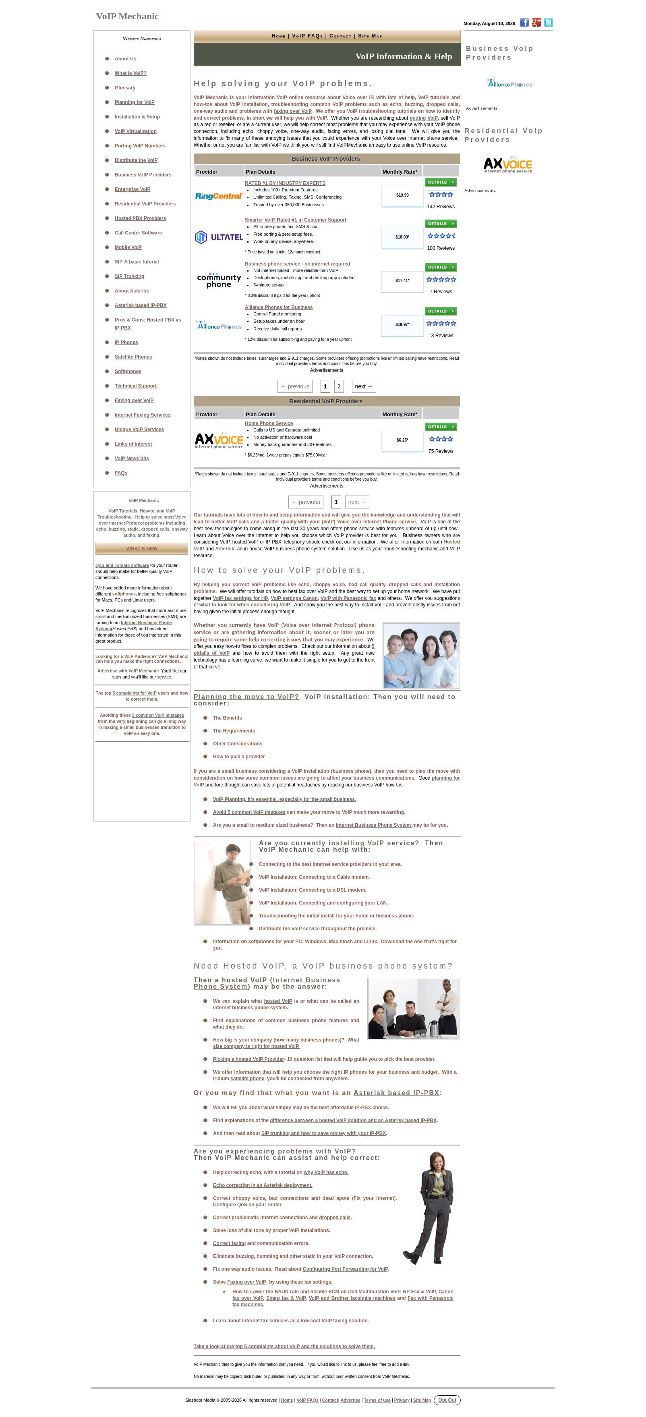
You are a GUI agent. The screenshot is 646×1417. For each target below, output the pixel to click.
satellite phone (247, 1078)
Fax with (418, 1298)
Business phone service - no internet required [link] (297, 264)
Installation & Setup (137, 117)
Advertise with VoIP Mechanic (128, 670)
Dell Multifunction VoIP (374, 1292)
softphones (124, 593)
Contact (340, 36)
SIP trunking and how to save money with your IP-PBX (323, 1133)
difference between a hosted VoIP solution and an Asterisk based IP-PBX (353, 1120)
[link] (509, 83)
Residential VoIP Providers (145, 204)
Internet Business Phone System (374, 825)
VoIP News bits (132, 458)
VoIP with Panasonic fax (348, 598)
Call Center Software (138, 233)
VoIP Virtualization (136, 131)
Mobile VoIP (128, 247)
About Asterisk (132, 291)
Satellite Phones (133, 357)
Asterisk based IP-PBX (397, 1092)
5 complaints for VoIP (134, 693)
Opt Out (447, 1400)
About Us (125, 59)
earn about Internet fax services (252, 1321)
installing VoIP (357, 843)
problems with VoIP (315, 1151)
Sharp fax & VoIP (286, 1298)
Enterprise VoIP (132, 189)
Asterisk (224, 549)
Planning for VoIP (135, 102)
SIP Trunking (129, 276)
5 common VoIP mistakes (158, 715)
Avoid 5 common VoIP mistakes (249, 812)
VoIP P (220, 799)
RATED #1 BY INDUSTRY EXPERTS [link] (285, 183)
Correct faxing (229, 1243)
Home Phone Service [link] (269, 423)
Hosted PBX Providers (140, 218)
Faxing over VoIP (246, 1282)
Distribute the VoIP (136, 160)
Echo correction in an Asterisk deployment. (263, 1185)
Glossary (125, 88)
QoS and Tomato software (122, 565)
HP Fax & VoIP (419, 1292)
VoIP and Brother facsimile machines (352, 1298)
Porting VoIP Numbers (140, 146)
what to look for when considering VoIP (244, 605)
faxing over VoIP (292, 111)
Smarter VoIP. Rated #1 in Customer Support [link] (295, 220)
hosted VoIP (278, 1001)
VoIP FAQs (307, 36)
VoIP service (306, 929)
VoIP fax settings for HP (240, 598)
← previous (295, 386)
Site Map (370, 36)
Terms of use (377, 1400)
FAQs (121, 473)
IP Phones (126, 342)
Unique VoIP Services (139, 429)
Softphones (128, 371)
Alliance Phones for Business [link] (279, 307)
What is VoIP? (131, 73)
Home (279, 36)
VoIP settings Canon (294, 598)
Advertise (350, 1400)
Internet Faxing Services (143, 415)
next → (364, 386)
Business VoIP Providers (143, 175)
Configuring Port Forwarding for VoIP (345, 1269)
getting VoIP (424, 118)
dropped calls (334, 1217)
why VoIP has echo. (326, 1172)
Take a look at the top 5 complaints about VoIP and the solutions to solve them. (284, 1346)
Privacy (402, 1400)
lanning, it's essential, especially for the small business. (292, 799)
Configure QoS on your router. (248, 1204)
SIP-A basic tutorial (137, 262)
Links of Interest (133, 444)
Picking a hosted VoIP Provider (248, 1059)
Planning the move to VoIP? (246, 696)
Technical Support (136, 386)
